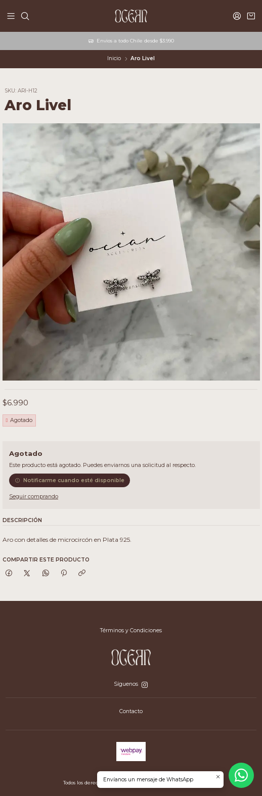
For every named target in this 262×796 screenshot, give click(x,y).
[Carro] (251, 16)
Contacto (131, 711)
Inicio (114, 58)
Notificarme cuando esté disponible (69, 480)
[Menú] (11, 16)
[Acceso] (237, 16)
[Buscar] (25, 16)
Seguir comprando (33, 497)
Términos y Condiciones (131, 630)
